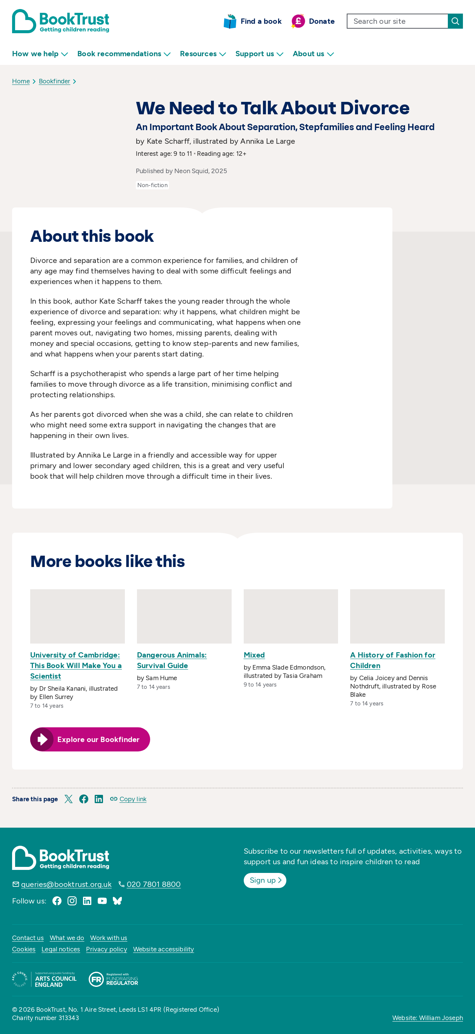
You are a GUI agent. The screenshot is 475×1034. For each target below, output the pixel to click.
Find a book (261, 21)
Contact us (28, 938)
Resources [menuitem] (203, 53)
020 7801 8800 (154, 884)
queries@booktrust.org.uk (66, 884)
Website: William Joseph (427, 1018)
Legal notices (61, 949)
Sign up (266, 880)
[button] (68, 799)
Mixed (254, 654)
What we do (67, 938)
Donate (322, 21)
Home (21, 81)
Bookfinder (55, 81)
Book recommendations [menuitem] (124, 53)
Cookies (23, 949)
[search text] (398, 21)
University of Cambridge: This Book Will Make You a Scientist (76, 665)
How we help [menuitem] (40, 53)
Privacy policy (106, 949)
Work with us (108, 938)
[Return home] (60, 21)
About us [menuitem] (313, 53)
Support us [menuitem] (259, 53)
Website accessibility (163, 949)
